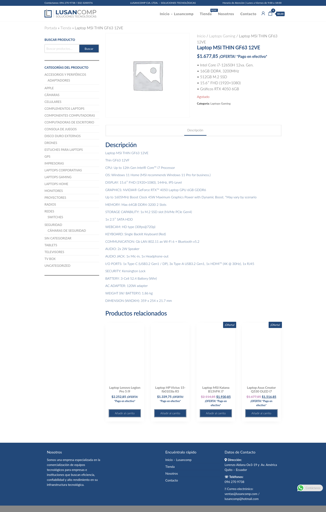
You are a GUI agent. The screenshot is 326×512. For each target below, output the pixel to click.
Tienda (207, 12)
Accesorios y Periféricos (65, 74)
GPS (47, 156)
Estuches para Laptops (63, 149)
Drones (50, 143)
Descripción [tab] (195, 130)
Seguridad (53, 225)
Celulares (52, 102)
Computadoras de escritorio (69, 122)
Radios (50, 204)
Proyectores (55, 197)
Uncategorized (57, 265)
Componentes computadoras (69, 115)
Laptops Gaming (222, 36)
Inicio (201, 36)
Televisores (54, 252)
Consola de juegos (60, 129)
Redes (49, 211)
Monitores (53, 191)
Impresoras (54, 163)
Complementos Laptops (64, 108)
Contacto (248, 14)
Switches (55, 217)
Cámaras (51, 95)
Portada (50, 28)
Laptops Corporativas (63, 170)
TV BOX (50, 259)
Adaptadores (59, 80)
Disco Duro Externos (62, 136)
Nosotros (226, 14)
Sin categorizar (57, 238)
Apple (49, 88)
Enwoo (159, 508)
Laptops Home (56, 184)
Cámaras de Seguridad (67, 230)
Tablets (50, 245)
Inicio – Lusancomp (177, 14)
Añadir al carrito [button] (125, 413)
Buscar (89, 48)
